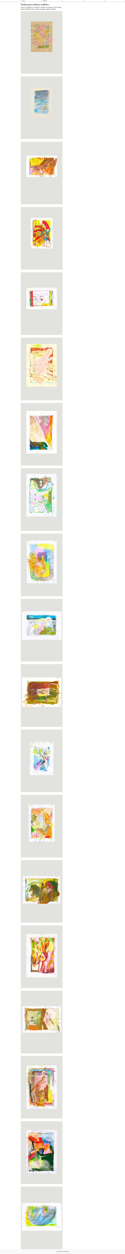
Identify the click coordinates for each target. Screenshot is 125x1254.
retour (23, 0)
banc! (68, 1251)
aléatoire (45, 0)
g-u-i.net (63, 1251)
